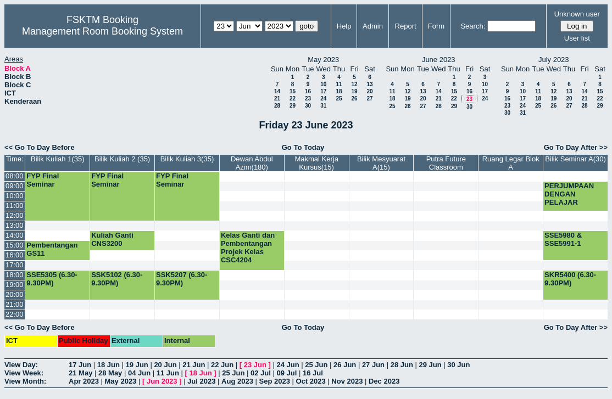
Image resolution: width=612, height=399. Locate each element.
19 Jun (137, 365)
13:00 (14, 225)
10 (323, 84)
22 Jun (222, 365)
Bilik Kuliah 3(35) (187, 159)
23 (308, 98)
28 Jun (402, 365)
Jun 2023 (162, 381)
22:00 (14, 314)
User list (577, 38)
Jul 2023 (201, 381)
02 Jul (261, 373)
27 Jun (373, 365)
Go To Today (303, 147)
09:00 (14, 186)
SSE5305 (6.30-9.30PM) (51, 279)
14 (277, 91)
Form (436, 26)
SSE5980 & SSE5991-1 (563, 239)
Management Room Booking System (102, 31)
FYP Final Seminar (42, 180)
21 (277, 98)
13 (369, 84)
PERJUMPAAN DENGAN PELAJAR (569, 194)
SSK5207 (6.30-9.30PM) (181, 279)
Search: (472, 26)
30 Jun (458, 365)
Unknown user (577, 14)
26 (354, 98)
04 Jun (139, 373)
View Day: (21, 365)
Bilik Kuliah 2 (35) (122, 159)
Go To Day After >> (576, 147)
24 (323, 98)
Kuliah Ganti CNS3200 (112, 239)
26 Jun (344, 365)
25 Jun (316, 365)
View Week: (23, 373)
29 (293, 106)
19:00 (14, 284)
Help (344, 26)
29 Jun (430, 365)
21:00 (14, 304)
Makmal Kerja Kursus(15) (316, 163)
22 (293, 98)
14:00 (14, 235)
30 (308, 106)
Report (405, 26)
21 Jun (193, 365)
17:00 (14, 265)
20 (369, 91)
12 (354, 84)
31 (323, 106)
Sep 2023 (274, 381)
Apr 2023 (84, 381)
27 (369, 98)
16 (308, 91)
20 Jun (165, 365)
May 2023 (121, 381)
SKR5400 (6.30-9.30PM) (570, 279)
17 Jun (80, 365)
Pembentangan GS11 (51, 249)
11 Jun (168, 373)
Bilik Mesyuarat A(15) (381, 163)
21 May (80, 373)
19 (354, 91)
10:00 (14, 196)
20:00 (14, 294)
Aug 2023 (237, 381)
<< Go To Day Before (39, 147)
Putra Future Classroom (446, 163)
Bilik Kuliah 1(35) (58, 159)
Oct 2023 (310, 381)
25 (339, 98)
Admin (373, 26)
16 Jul (313, 373)
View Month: (25, 381)
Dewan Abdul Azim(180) (252, 163)
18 (339, 91)
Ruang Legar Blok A (510, 163)
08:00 (14, 176)
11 (339, 84)
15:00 (14, 245)
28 (277, 106)
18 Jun (108, 365)
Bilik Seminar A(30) (575, 159)
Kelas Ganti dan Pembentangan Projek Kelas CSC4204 (248, 247)
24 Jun (287, 365)
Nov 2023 (347, 381)
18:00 (14, 275)
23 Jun (255, 365)
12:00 (14, 215)
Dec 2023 (384, 381)
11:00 (14, 205)
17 (323, 91)
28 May (110, 373)
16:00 (14, 255)
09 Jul (287, 373)
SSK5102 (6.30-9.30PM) (116, 279)
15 (293, 91)
